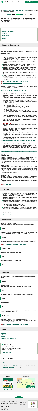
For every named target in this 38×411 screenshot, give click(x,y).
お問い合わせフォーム (7, 349)
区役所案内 (33, 403)
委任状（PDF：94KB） (7, 182)
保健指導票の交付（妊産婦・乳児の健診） (27, 364)
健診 (27, 7)
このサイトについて (22, 401)
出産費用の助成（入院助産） (7, 212)
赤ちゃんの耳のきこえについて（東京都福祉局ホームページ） (13, 87)
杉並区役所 (3, 330)
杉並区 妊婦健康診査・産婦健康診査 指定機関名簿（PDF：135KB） (16, 78)
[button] (14, 2)
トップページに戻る (22, 399)
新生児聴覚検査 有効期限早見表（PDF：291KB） (12, 80)
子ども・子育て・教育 (17, 7)
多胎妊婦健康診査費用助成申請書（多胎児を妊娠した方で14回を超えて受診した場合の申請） (19, 148)
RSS (20, 403)
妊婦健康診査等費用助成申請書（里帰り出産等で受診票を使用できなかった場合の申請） (18, 137)
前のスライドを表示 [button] (4, 387)
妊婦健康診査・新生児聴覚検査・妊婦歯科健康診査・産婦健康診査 (10, 364)
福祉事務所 (3, 334)
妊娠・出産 (23, 7)
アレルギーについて (7, 366)
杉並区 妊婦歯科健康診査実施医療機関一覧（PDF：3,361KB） (15, 241)
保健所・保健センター (5, 332)
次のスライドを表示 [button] (7, 387)
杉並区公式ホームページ (8, 7)
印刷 (21, 11)
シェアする (9, 11)
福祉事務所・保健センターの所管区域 (8, 335)
